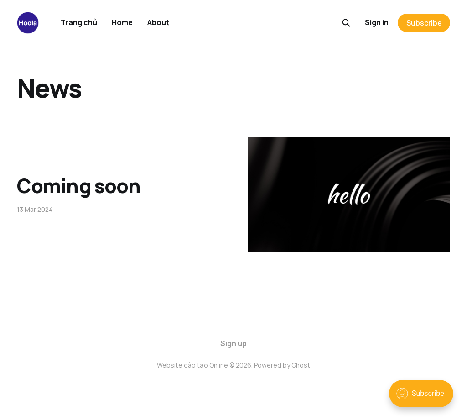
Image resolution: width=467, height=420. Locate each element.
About (158, 22)
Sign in (377, 22)
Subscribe (424, 23)
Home (122, 22)
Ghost (300, 365)
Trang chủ (79, 22)
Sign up (233, 343)
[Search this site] (346, 23)
